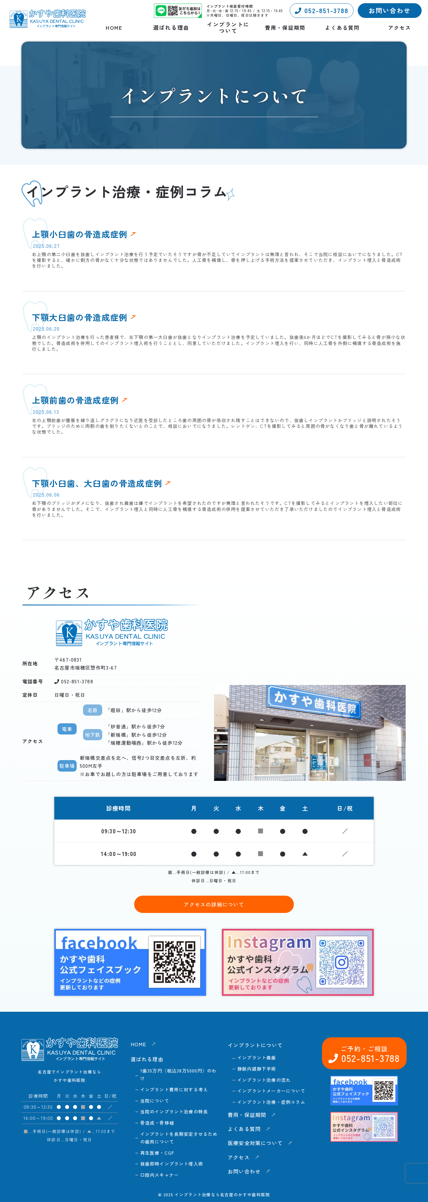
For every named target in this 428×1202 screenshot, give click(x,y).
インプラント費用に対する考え (174, 1089)
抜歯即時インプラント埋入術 (171, 1163)
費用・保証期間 (285, 28)
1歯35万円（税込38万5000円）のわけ (178, 1074)
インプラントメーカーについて (271, 1091)
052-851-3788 (321, 10)
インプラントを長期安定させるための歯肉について (179, 1138)
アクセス (399, 28)
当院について (154, 1100)
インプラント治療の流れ (264, 1080)
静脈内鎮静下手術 (256, 1068)
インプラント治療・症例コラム (271, 1102)
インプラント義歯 (256, 1057)
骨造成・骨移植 (157, 1123)
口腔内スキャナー (159, 1175)
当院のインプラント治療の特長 (174, 1111)
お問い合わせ (390, 10)
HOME (114, 28)
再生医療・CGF (157, 1153)
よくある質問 (342, 28)
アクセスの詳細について (214, 904)
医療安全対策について (255, 1143)
